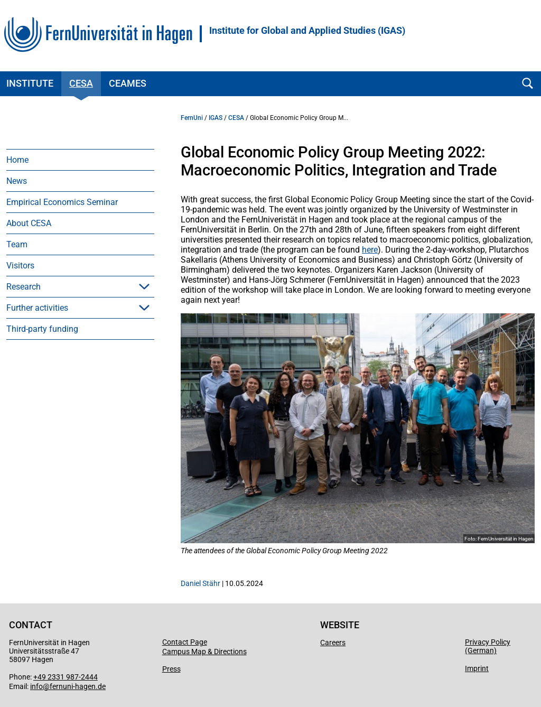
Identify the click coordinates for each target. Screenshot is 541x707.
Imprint (477, 668)
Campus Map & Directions (204, 651)
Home (17, 160)
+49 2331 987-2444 (65, 677)
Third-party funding (42, 329)
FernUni (192, 118)
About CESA (28, 223)
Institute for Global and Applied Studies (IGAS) (307, 30)
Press (171, 669)
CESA (81, 83)
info (36, 686)
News (16, 181)
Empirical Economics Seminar (62, 202)
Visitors (20, 266)
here (370, 250)
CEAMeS (127, 83)
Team (16, 244)
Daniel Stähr (200, 583)
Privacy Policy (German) (487, 646)
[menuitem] (80, 159)
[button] (144, 286)
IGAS (215, 118)
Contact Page (184, 642)
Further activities (37, 308)
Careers (333, 642)
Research (23, 287)
